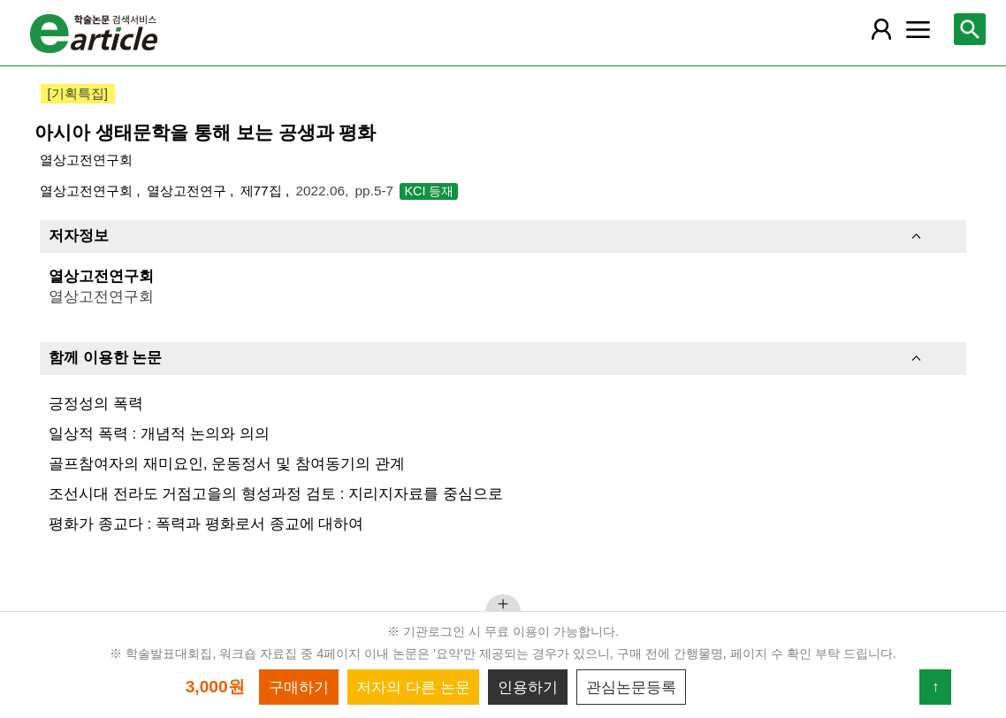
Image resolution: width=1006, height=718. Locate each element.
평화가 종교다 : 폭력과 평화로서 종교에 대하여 (206, 523)
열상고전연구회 (86, 159)
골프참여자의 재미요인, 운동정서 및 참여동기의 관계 (227, 463)
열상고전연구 (188, 190)
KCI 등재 (428, 191)
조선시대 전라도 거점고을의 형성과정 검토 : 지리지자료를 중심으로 (276, 493)
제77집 (263, 190)
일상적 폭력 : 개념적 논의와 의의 (159, 433)
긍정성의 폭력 (96, 403)
